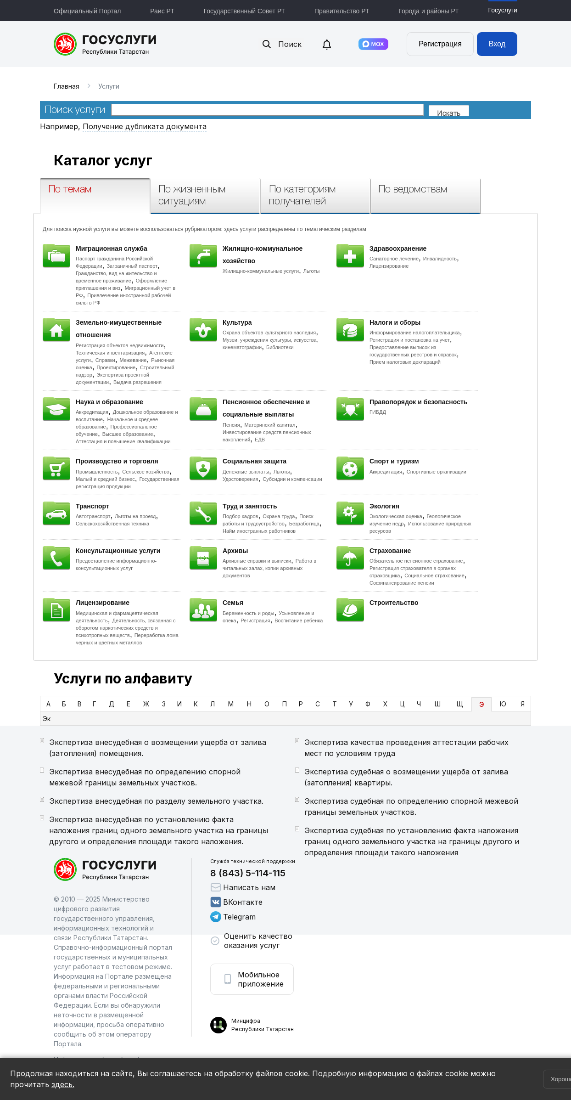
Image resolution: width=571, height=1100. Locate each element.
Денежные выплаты (246, 471)
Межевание (132, 360)
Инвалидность (440, 258)
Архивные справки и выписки (257, 561)
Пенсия (231, 425)
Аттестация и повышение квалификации (123, 441)
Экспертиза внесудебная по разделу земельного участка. (156, 801)
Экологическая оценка (395, 516)
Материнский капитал (269, 425)
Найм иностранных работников (259, 531)
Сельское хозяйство (145, 471)
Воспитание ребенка (298, 620)
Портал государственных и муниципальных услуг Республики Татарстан (105, 44)
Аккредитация (92, 412)
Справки (105, 360)
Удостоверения (240, 479)
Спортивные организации (436, 471)
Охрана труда (279, 516)
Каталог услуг (103, 160)
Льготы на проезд (135, 516)
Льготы (311, 271)
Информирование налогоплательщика (414, 332)
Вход (497, 44)
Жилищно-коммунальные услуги (261, 271)
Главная (66, 86)
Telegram (233, 916)
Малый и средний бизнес (105, 479)
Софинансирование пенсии (401, 583)
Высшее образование (127, 434)
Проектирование (115, 367)
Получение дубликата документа (145, 126)
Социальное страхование (434, 575)
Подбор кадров (240, 516)
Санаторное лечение (394, 258)
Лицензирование (389, 266)
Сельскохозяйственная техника (112, 523)
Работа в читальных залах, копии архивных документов (269, 568)
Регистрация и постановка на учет (409, 340)
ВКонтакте (236, 902)
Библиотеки (280, 347)
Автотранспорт (93, 516)
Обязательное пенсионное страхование (416, 561)
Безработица (304, 523)
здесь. (62, 1084)
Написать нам (242, 887)
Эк (46, 718)
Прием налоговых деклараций (405, 362)
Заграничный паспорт (131, 266)
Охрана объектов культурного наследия (269, 332)
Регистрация (440, 44)
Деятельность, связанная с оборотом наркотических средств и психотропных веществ (126, 628)
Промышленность (97, 471)
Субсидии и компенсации (292, 479)
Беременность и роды (248, 613)
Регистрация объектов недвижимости (120, 345)
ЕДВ (260, 439)
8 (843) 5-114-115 (248, 873)
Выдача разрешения (137, 382)
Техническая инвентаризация (110, 352)
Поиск (281, 44)
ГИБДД (377, 412)
